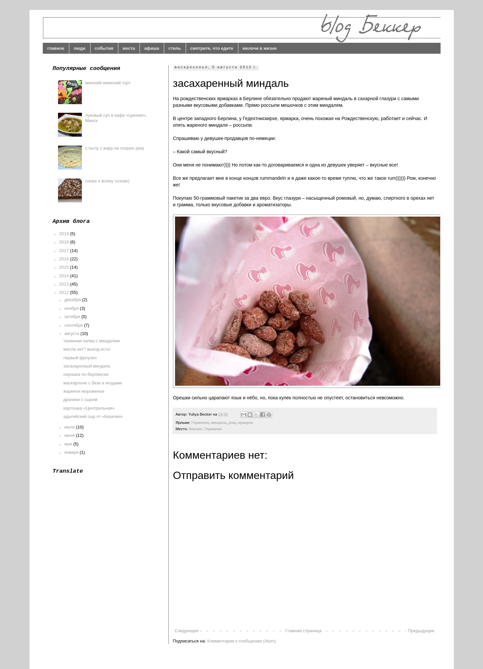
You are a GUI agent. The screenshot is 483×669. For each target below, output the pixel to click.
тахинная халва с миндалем (91, 340)
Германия (200, 422)
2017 (64, 250)
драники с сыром (80, 399)
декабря (73, 299)
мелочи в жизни (260, 48)
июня (70, 435)
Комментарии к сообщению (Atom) (241, 640)
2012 (64, 292)
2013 (64, 284)
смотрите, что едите (211, 48)
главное (56, 48)
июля (70, 427)
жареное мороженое (83, 391)
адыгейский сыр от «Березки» (93, 416)
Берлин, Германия (205, 429)
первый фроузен (79, 357)
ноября (72, 308)
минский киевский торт (108, 82)
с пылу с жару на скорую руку (114, 148)
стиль (174, 48)
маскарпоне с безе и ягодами (92, 382)
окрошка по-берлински (85, 374)
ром (232, 422)
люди (79, 48)
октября (72, 316)
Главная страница (303, 630)
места (129, 48)
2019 (64, 233)
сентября (74, 325)
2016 (64, 258)
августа (72, 333)
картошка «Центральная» (89, 408)
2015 (64, 267)
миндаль (218, 422)
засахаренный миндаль (86, 366)
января (72, 452)
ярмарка (245, 422)
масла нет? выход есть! (87, 349)
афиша (151, 48)
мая (68, 443)
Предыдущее (421, 630)
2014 (64, 275)
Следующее (187, 630)
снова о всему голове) (107, 180)
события (104, 48)
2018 (64, 241)
